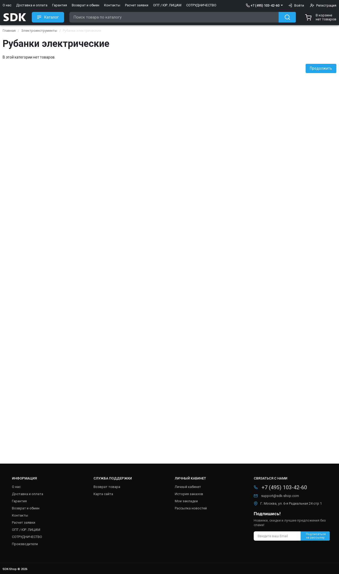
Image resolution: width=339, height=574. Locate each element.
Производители (25, 544)
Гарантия (59, 5)
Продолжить (321, 68)
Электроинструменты (39, 31)
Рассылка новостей (191, 508)
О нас (7, 5)
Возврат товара (106, 487)
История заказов (189, 494)
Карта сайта (103, 494)
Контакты (112, 5)
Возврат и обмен (85, 5)
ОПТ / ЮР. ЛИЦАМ (167, 5)
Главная (9, 31)
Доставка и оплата (31, 5)
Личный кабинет (188, 487)
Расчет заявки (136, 5)
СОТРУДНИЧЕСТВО (201, 5)
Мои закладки (186, 501)
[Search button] (287, 17)
